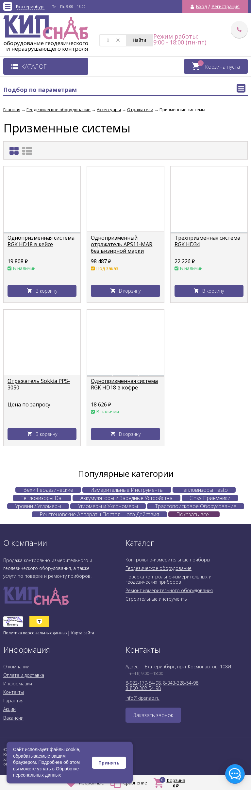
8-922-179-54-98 (143, 683)
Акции (9, 709)
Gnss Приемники (210, 498)
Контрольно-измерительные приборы (168, 560)
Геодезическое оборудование (159, 568)
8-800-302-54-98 (143, 688)
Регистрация (225, 6)
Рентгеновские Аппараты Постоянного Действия (99, 514)
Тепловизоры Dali (42, 498)
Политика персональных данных (35, 633)
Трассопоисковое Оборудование (195, 506)
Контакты (13, 692)
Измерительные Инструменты (126, 490)
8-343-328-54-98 (180, 683)
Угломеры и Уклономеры (108, 506)
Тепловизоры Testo (204, 490)
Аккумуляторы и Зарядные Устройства (126, 498)
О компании (16, 666)
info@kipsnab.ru (142, 698)
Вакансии (13, 718)
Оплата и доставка (23, 675)
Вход (201, 6)
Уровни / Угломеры (38, 506)
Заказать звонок (153, 715)
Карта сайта (82, 633)
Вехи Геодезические (48, 490)
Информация (17, 683)
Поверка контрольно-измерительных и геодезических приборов (168, 579)
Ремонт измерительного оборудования (169, 590)
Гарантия (13, 700)
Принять (109, 763)
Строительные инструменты (157, 599)
